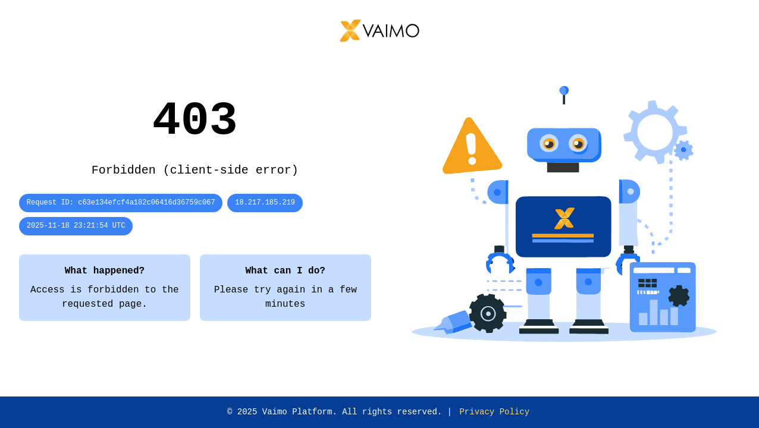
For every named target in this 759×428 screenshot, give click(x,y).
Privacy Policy (494, 412)
